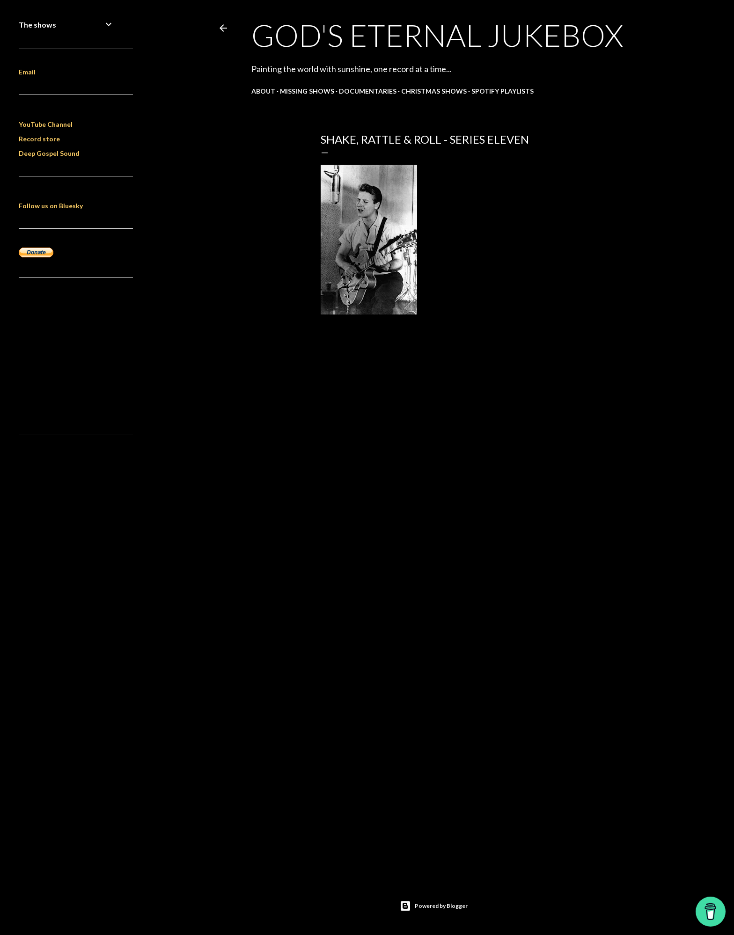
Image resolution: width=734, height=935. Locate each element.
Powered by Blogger (434, 906)
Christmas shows (434, 91)
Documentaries (367, 91)
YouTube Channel (46, 124)
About (263, 91)
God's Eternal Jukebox (437, 35)
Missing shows (307, 91)
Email (27, 72)
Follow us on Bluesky (51, 206)
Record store (39, 139)
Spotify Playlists (502, 91)
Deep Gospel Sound (49, 153)
